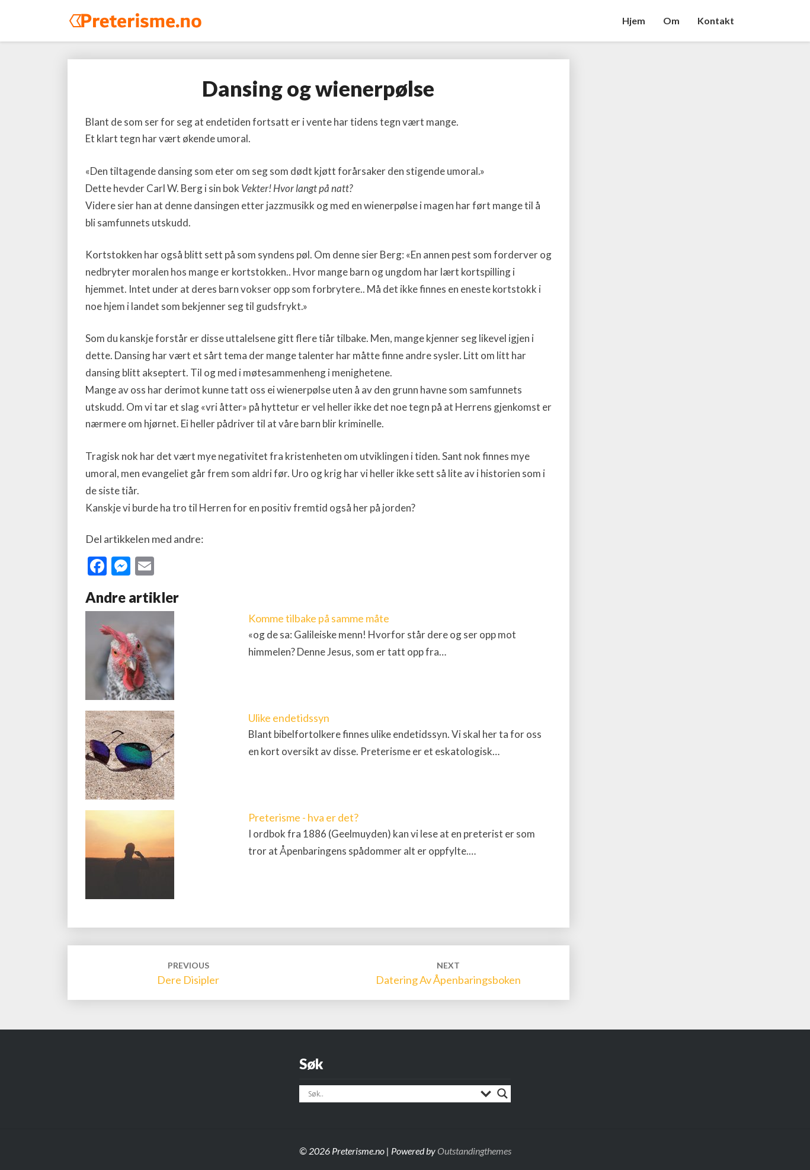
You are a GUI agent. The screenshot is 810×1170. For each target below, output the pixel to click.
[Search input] (391, 1093)
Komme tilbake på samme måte (318, 618)
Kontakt (715, 20)
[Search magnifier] (502, 1093)
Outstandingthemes (474, 1150)
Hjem (633, 20)
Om (671, 20)
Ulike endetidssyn (288, 717)
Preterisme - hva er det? (303, 817)
